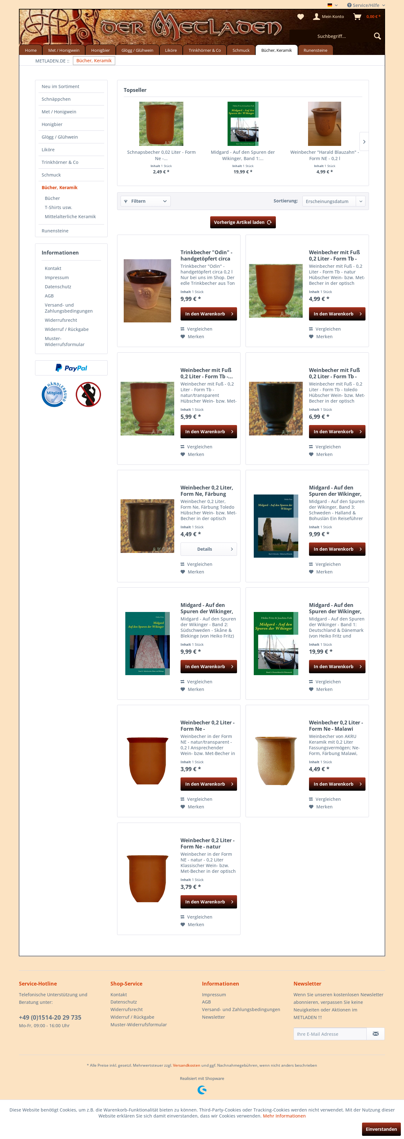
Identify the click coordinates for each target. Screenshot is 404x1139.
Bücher (52, 198)
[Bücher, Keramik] (276, 50)
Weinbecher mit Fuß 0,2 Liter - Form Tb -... (207, 373)
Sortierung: (286, 201)
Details (215, 548)
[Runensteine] (315, 50)
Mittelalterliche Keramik (70, 216)
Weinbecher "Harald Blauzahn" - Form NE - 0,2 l (324, 155)
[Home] (30, 50)
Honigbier (52, 124)
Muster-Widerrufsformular (65, 341)
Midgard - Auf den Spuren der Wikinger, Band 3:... (335, 490)
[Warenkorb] (367, 16)
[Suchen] (377, 36)
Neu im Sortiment (60, 86)
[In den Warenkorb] (209, 314)
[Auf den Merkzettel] (192, 336)
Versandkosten (186, 1065)
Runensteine (55, 231)
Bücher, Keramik (60, 187)
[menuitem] (336, 36)
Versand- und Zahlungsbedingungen (69, 308)
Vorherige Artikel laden (243, 221)
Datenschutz (58, 287)
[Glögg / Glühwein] (137, 50)
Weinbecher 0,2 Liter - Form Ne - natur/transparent (208, 725)
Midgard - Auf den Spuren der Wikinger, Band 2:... (207, 608)
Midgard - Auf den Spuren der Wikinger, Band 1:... (243, 155)
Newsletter (213, 1017)
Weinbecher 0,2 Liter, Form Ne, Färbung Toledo (207, 490)
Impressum (57, 277)
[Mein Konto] (329, 16)
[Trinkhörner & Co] (205, 50)
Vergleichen (196, 329)
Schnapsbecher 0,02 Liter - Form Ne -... (161, 155)
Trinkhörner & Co (60, 162)
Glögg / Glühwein (60, 137)
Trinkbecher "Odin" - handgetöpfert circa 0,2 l (206, 255)
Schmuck (51, 175)
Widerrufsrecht (61, 320)
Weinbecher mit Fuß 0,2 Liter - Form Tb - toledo (334, 373)
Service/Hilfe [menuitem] (364, 5)
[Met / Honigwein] (63, 50)
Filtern (135, 201)
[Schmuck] (241, 50)
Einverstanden (381, 1129)
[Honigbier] (100, 50)
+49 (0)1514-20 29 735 (50, 1017)
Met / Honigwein (59, 112)
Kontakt (53, 268)
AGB (49, 296)
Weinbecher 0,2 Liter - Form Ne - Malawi (336, 725)
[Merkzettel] (300, 16)
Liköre (48, 150)
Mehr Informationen (284, 1116)
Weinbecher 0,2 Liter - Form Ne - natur (208, 843)
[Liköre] (171, 50)
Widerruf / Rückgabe (67, 329)
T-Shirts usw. (58, 207)
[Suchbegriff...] (336, 36)
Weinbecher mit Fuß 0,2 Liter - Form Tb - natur (334, 255)
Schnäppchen (56, 99)
